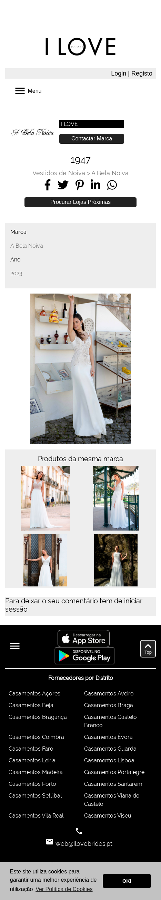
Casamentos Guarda (110, 748)
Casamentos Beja (31, 705)
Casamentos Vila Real (36, 815)
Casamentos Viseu (107, 815)
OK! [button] (126, 881)
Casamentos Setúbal (35, 795)
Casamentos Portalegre (114, 772)
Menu (27, 90)
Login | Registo (131, 73)
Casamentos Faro (31, 748)
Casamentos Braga (108, 705)
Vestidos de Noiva (58, 173)
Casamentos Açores (34, 693)
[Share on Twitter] (63, 185)
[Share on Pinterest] (79, 185)
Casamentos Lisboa (109, 760)
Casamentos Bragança (38, 717)
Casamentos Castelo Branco (110, 721)
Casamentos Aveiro (109, 693)
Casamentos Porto (32, 784)
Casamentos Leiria (32, 760)
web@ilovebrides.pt (83, 843)
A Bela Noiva (110, 173)
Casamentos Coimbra (36, 737)
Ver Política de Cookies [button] (64, 889)
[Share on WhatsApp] (112, 185)
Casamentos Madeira (36, 772)
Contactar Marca (91, 138)
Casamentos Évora (108, 737)
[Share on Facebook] (47, 185)
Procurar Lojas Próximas (80, 202)
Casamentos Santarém (113, 784)
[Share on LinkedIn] (95, 185)
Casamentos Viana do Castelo (112, 799)
